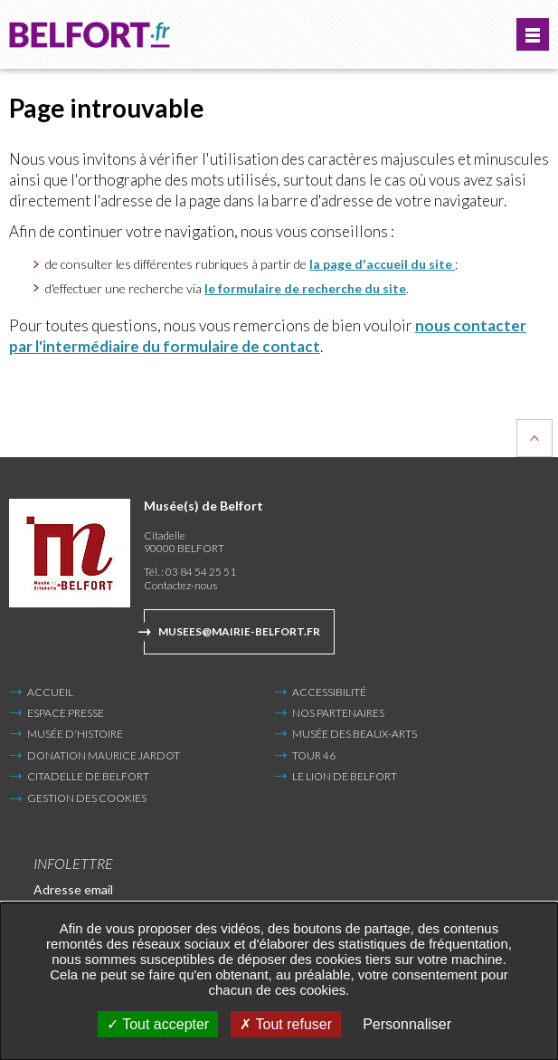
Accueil (50, 692)
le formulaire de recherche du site (305, 288)
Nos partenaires (338, 713)
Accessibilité (329, 692)
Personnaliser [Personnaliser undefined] (407, 1024)
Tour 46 (314, 755)
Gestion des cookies (87, 798)
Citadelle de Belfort (88, 776)
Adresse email (73, 889)
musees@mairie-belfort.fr (239, 631)
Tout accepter (158, 1024)
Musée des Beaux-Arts (354, 733)
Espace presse (65, 713)
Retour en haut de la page (534, 438)
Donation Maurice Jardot (103, 755)
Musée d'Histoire (75, 733)
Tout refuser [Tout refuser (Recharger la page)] (286, 1024)
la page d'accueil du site (382, 264)
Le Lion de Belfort (344, 776)
